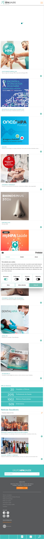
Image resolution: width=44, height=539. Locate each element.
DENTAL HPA (4, 336)
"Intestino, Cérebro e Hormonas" (9, 455)
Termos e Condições (7, 495)
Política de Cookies (7, 500)
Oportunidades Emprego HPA (9, 71)
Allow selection (22, 285)
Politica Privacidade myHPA (8, 504)
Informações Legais (7, 502)
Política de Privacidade (7, 498)
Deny (8, 285)
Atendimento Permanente (8, 184)
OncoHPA (4, 147)
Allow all (36, 285)
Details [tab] (22, 257)
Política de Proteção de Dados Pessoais (11, 497)
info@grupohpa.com (7, 522)
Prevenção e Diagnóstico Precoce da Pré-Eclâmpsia (14, 432)
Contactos (5, 506)
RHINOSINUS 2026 (6, 222)
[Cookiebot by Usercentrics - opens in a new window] (36, 253)
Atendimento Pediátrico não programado (13, 298)
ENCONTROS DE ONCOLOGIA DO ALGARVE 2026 (13, 109)
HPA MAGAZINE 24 (6, 373)
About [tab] (36, 257)
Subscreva (20, 488)
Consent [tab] (8, 257)
